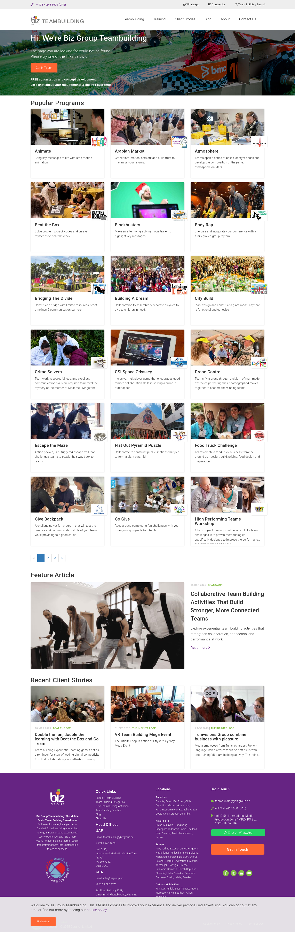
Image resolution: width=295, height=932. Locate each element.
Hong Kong (181, 825)
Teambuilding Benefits (108, 810)
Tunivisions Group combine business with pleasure (220, 736)
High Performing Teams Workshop (218, 521)
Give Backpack (49, 519)
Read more (200, 648)
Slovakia (178, 873)
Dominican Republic (177, 809)
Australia (177, 833)
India (183, 829)
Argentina (161, 805)
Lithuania (161, 869)
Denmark (190, 873)
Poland (160, 861)
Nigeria (195, 888)
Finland (175, 852)
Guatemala (183, 805)
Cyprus (194, 856)
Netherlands (162, 852)
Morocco (161, 892)
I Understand (43, 921)
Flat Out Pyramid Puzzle (138, 445)
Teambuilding (133, 19)
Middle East (173, 888)
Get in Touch (44, 67)
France (184, 852)
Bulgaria (193, 852)
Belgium (183, 856)
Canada (160, 801)
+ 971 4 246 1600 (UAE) (51, 4)
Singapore (161, 829)
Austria (193, 861)
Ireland (174, 856)
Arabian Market (130, 151)
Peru (168, 801)
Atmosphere (206, 151)
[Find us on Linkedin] (241, 873)
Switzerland (181, 861)
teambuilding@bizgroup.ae (118, 837)
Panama (160, 809)
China (159, 825)
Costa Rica (162, 813)
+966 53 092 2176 (106, 884)
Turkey (165, 848)
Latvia (178, 877)
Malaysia (168, 825)
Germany (161, 877)
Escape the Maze (51, 445)
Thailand (192, 829)
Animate (43, 151)
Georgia (169, 861)
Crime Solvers (48, 372)
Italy (158, 848)
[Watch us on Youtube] (249, 873)
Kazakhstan (162, 856)
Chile (188, 801)
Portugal (173, 865)
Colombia (185, 813)
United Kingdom (189, 848)
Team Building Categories (110, 802)
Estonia (174, 848)
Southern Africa (184, 892)
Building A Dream (132, 298)
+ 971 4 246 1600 (106, 843)
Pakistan (161, 888)
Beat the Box (47, 225)
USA (174, 801)
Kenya (170, 892)
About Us (101, 818)
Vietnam (187, 833)
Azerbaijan (162, 865)
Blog (208, 19)
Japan (159, 837)
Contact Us (247, 19)
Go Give (122, 519)
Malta (169, 873)
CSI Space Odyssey (133, 372)
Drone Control (208, 372)
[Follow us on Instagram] (234, 873)
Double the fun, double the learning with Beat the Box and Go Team (67, 739)
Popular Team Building (108, 797)
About (225, 19)
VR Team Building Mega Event (143, 734)
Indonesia (174, 829)
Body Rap (204, 225)
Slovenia (160, 873)
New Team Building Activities (112, 806)
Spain (170, 877)
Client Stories (185, 19)
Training (159, 19)
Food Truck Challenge (216, 445)
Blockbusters (127, 225)
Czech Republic (187, 869)
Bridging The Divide (54, 298)
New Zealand (163, 833)
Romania (172, 869)
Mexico (172, 805)
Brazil (181, 801)
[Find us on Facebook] (226, 873)
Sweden (187, 877)
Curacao (174, 813)
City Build (204, 298)
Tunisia (185, 888)
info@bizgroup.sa (113, 878)
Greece (184, 865)
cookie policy (97, 910)
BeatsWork (215, 585)
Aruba (193, 809)
